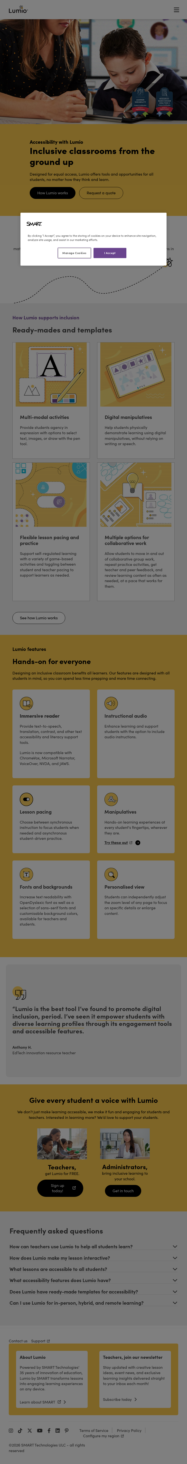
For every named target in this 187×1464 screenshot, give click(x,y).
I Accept (110, 253)
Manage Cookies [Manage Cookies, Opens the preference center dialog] (74, 253)
